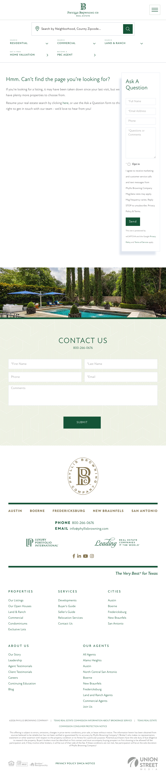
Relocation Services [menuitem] (71, 617)
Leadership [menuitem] (15, 660)
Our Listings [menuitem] (16, 600)
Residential (19, 43)
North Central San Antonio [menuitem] (101, 672)
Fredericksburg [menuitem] (117, 612)
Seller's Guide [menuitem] (67, 612)
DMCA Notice (86, 763)
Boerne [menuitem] (113, 606)
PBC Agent (65, 55)
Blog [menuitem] (11, 689)
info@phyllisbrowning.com (89, 529)
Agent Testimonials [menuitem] (21, 666)
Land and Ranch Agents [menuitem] (98, 695)
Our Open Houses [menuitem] (20, 606)
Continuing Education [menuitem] (22, 683)
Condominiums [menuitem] (18, 623)
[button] (128, 29)
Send (133, 221)
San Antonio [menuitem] (116, 623)
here (66, 103)
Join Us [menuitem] (88, 706)
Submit (82, 422)
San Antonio (146, 511)
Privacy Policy (66, 763)
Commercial (66, 43)
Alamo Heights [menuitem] (93, 660)
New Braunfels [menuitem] (117, 617)
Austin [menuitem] (112, 600)
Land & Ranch (115, 43)
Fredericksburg (70, 511)
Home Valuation (22, 55)
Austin (14, 511)
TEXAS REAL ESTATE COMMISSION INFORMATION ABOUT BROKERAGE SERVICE (95, 721)
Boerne (38, 511)
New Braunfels (109, 511)
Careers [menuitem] (13, 677)
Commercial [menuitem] (16, 617)
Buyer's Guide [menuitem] (67, 606)
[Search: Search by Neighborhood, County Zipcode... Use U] (78, 29)
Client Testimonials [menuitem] (20, 672)
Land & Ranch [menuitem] (17, 612)
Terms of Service (141, 242)
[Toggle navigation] (155, 10)
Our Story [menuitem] (15, 654)
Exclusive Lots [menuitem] (17, 629)
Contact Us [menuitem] (65, 623)
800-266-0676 (83, 348)
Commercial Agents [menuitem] (96, 701)
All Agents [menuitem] (89, 654)
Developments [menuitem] (67, 600)
